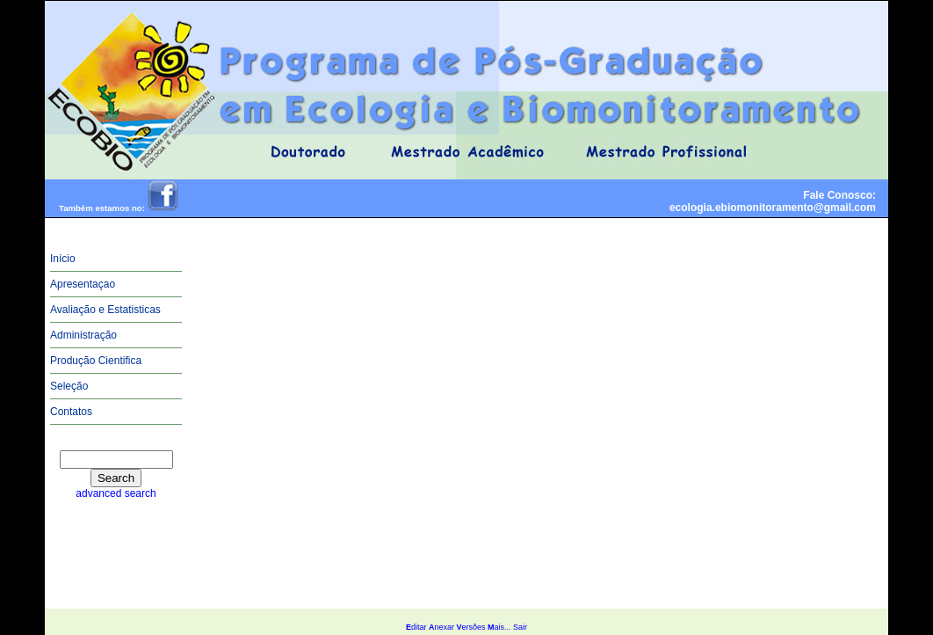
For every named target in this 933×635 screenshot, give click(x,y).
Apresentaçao (82, 284)
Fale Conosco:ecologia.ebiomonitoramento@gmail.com (772, 201)
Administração (83, 335)
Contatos (71, 411)
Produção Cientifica (95, 360)
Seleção (69, 386)
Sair (520, 627)
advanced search (116, 493)
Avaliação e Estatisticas (105, 309)
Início (63, 258)
